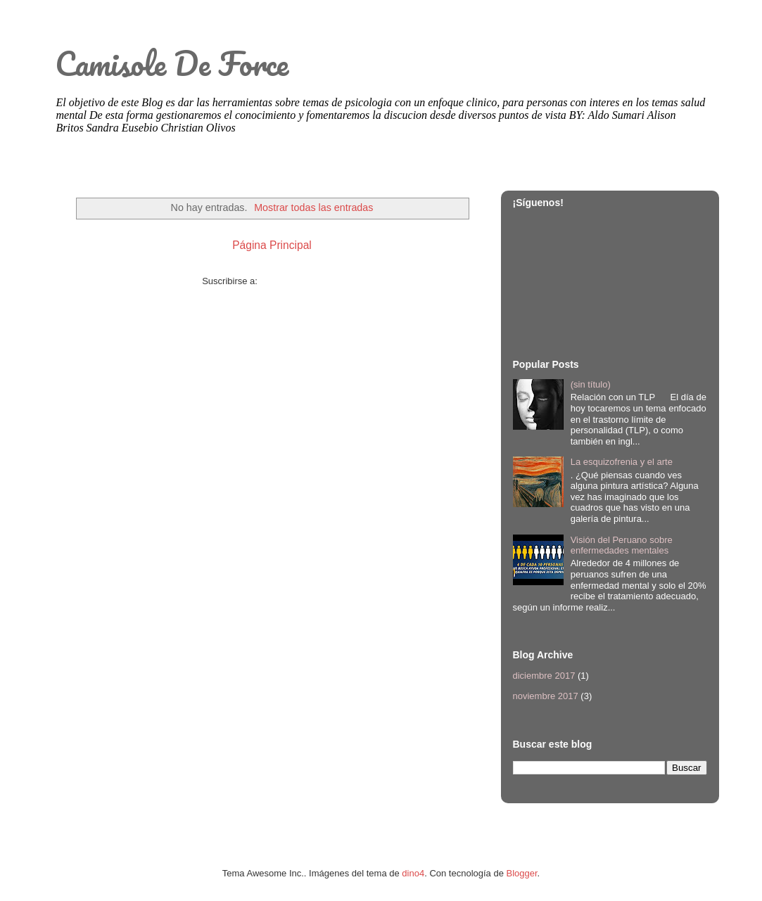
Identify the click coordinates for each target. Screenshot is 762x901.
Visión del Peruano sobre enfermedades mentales (622, 545)
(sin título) (591, 384)
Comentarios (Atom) (301, 281)
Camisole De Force (171, 63)
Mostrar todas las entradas (313, 207)
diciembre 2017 (544, 675)
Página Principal (272, 245)
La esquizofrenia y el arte (622, 461)
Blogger (522, 873)
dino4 (413, 873)
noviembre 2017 (545, 696)
